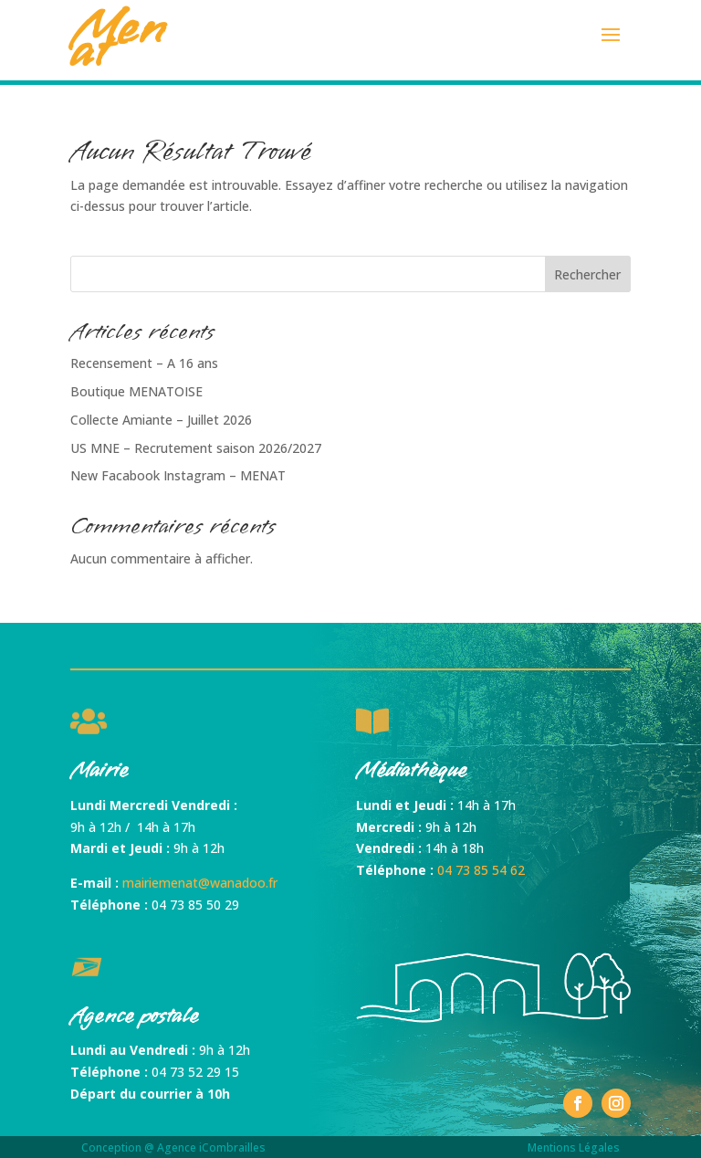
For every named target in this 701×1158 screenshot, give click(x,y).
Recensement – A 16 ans (144, 363)
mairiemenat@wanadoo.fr (199, 882)
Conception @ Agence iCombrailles (173, 1147)
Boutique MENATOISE (136, 391)
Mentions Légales (574, 1147)
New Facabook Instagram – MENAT (178, 475)
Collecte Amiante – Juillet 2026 (161, 419)
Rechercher (587, 274)
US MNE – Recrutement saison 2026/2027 (195, 448)
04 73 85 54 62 (481, 870)
